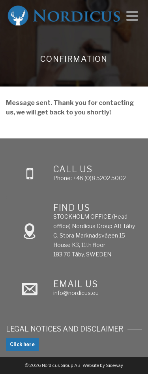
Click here (22, 344)
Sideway (114, 365)
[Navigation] (132, 15)
